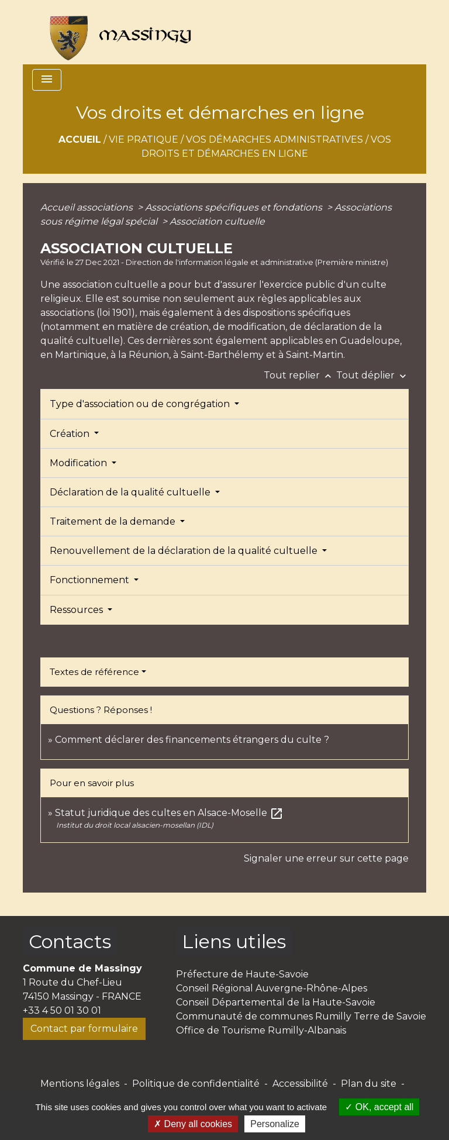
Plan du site (368, 1083)
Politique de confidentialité (196, 1083)
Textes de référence (94, 671)
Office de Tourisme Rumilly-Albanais (261, 1030)
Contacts (70, 941)
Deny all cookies (193, 1124)
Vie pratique (143, 139)
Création (71, 433)
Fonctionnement (91, 580)
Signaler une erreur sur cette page (326, 858)
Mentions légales (79, 1083)
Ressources (77, 609)
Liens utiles (234, 941)
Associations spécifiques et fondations (234, 207)
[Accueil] (115, 32)
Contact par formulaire (84, 1028)
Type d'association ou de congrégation (141, 403)
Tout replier (300, 375)
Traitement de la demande (114, 521)
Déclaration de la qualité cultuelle (131, 492)
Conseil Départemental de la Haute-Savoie (275, 1002)
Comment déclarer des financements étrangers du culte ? (192, 739)
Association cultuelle (217, 221)
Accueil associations (87, 207)
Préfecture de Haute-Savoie (242, 974)
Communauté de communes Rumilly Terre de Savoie (301, 1016)
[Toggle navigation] (46, 80)
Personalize (274, 1124)
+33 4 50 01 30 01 (62, 1010)
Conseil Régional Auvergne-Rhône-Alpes (271, 988)
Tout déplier (372, 375)
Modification (79, 463)
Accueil (79, 139)
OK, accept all (379, 1107)
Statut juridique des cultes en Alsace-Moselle (169, 812)
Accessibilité (300, 1083)
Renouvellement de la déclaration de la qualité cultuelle (185, 550)
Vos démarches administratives (274, 139)
